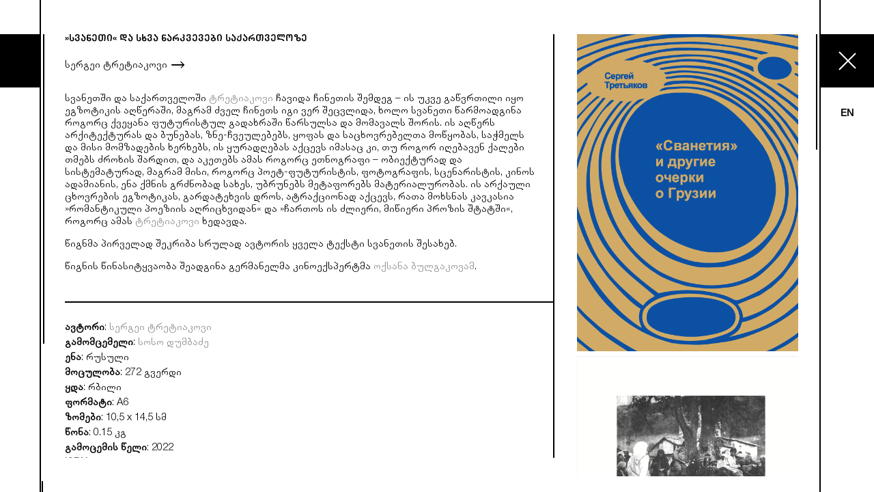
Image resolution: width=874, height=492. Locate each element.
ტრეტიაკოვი (241, 99)
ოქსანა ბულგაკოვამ (424, 267)
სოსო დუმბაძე (173, 343)
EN (847, 114)
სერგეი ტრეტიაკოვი (116, 66)
